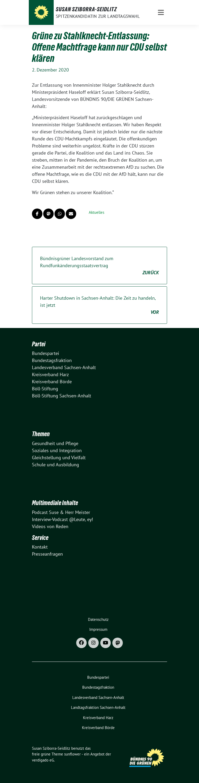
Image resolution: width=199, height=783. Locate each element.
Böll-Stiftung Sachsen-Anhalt (61, 396)
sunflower (72, 754)
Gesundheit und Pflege (55, 443)
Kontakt (40, 547)
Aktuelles (96, 212)
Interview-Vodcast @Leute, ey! (62, 519)
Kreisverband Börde (52, 382)
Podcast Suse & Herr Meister (61, 512)
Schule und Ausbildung (55, 465)
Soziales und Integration (57, 450)
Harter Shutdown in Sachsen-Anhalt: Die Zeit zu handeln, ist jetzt (99, 305)
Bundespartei (45, 353)
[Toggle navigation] (161, 12)
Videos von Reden (50, 526)
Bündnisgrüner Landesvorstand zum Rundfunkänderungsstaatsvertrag (99, 265)
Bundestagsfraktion (52, 360)
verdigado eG (43, 760)
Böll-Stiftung (45, 389)
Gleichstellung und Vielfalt (59, 458)
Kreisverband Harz (50, 374)
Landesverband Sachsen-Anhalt (64, 367)
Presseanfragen (47, 554)
